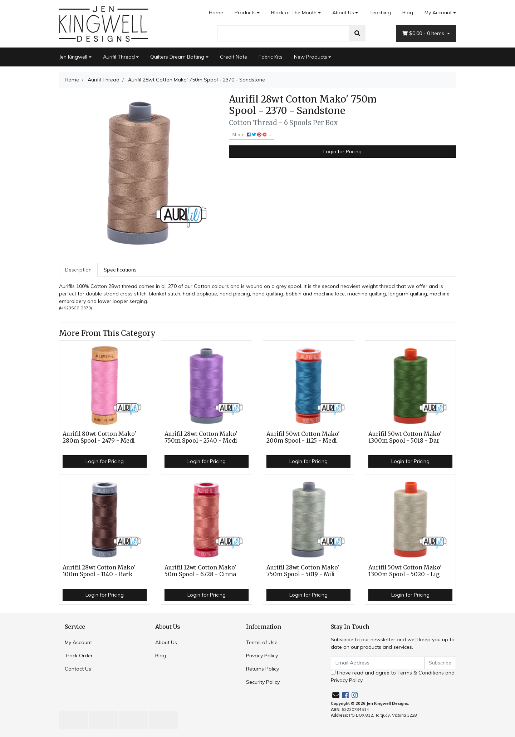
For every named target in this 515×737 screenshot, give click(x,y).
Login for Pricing (342, 151)
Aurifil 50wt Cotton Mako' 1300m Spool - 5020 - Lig (405, 571)
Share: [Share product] (250, 134)
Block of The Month (294, 12)
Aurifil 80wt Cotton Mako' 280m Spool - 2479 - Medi (99, 437)
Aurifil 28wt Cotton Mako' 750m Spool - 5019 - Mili (302, 571)
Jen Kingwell (73, 57)
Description (78, 270)
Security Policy (263, 682)
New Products (310, 57)
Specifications (120, 270)
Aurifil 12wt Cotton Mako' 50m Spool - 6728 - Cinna (200, 571)
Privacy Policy (262, 655)
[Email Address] (378, 663)
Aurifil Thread (119, 57)
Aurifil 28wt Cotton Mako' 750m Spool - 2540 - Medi (201, 437)
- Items (424, 33)
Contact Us (78, 669)
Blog (407, 12)
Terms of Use (262, 642)
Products (245, 12)
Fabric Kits (271, 57)
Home (216, 12)
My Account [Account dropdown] (438, 12)
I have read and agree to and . (393, 676)
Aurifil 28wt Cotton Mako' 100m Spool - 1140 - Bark (99, 571)
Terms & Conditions (420, 672)
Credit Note (233, 57)
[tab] (78, 270)
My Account (78, 642)
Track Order (79, 655)
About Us (343, 12)
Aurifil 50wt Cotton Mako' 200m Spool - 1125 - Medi (303, 437)
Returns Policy (262, 669)
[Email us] (335, 695)
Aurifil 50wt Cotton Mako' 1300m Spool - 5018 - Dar (405, 437)
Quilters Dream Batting (177, 57)
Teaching (380, 12)
